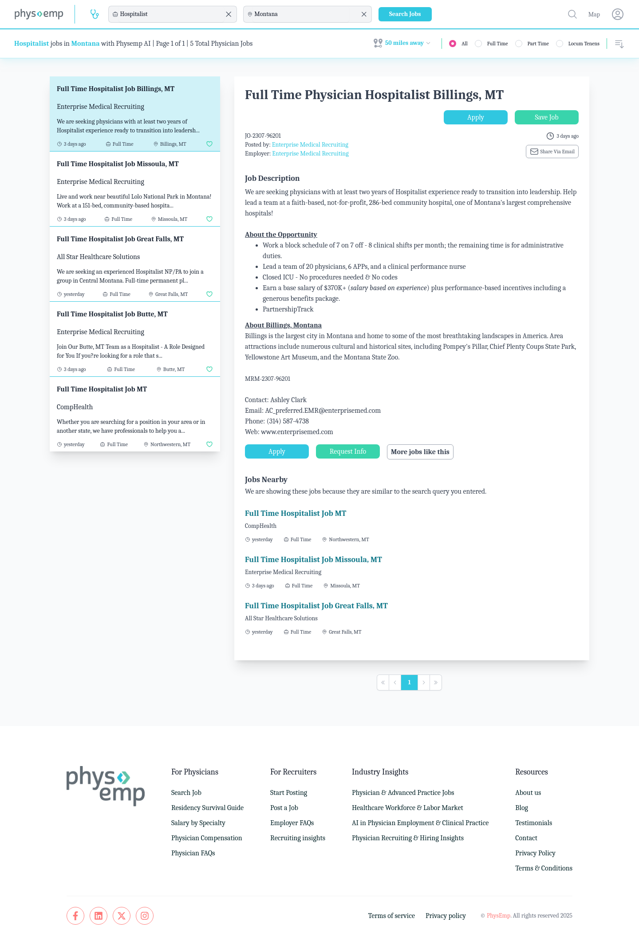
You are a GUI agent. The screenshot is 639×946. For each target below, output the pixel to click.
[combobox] (171, 14)
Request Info (348, 451)
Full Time (497, 43)
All (465, 43)
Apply (475, 117)
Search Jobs (405, 14)
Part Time (538, 43)
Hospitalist (31, 44)
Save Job (546, 117)
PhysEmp (498, 915)
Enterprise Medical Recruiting (310, 144)
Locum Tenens (584, 43)
